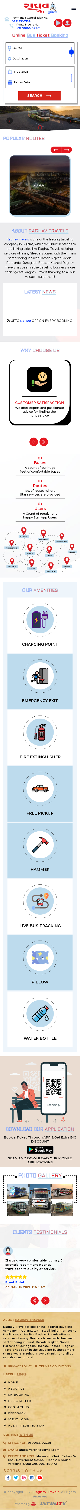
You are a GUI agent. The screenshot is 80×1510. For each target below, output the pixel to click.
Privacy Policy (17, 1366)
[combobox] (41, 48)
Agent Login (16, 1419)
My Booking (16, 1394)
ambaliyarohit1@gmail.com (39, 1449)
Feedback (14, 1413)
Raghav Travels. (46, 1492)
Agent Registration (24, 1425)
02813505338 (21, 21)
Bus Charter (17, 1401)
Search (34, 96)
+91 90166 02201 (28, 28)
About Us (14, 1388)
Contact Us (16, 1407)
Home (10, 1382)
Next (66, 150)
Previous (56, 150)
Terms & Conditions (52, 1366)
